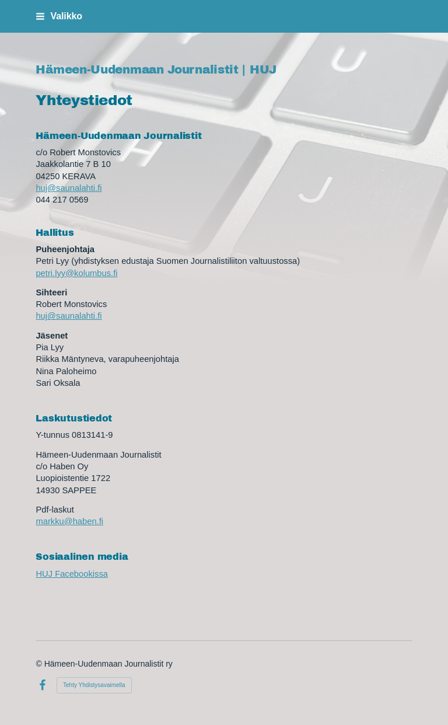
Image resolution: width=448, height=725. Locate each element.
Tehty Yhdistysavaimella (94, 685)
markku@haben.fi (69, 521)
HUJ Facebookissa (72, 573)
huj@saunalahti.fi (69, 188)
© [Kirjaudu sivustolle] (40, 663)
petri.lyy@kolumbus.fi (76, 273)
